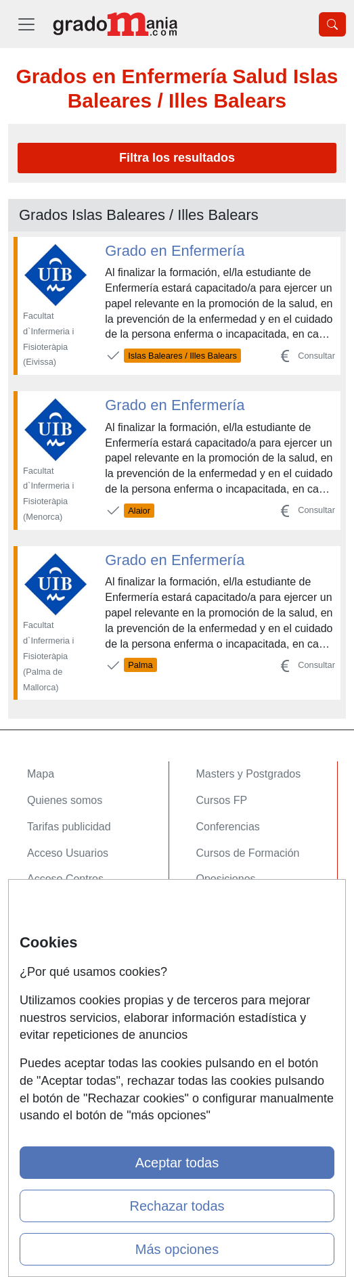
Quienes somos (64, 800)
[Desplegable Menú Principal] (26, 24)
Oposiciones (226, 878)
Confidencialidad (67, 947)
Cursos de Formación (248, 853)
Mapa (40, 774)
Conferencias (228, 826)
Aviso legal (53, 973)
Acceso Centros (65, 878)
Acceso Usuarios (67, 853)
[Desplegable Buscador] (332, 24)
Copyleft (47, 1000)
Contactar (50, 920)
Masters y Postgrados (248, 774)
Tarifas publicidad (69, 826)
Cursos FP (222, 800)
